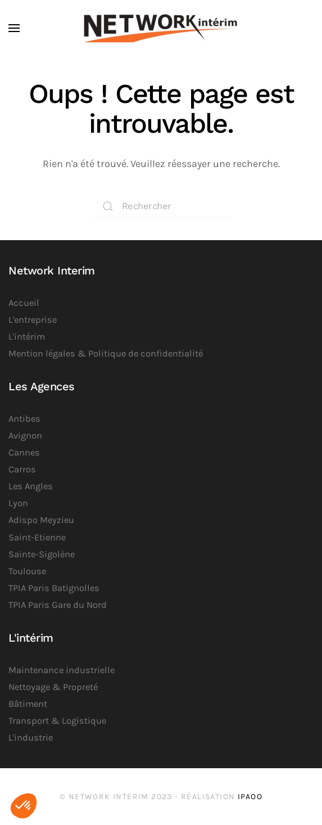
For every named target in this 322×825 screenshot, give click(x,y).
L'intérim (26, 336)
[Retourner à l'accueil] (161, 28)
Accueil (23, 302)
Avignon (25, 435)
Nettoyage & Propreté (53, 687)
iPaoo (250, 796)
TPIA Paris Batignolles (53, 588)
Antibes (24, 418)
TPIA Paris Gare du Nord (57, 604)
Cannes (24, 452)
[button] (14, 28)
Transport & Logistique (57, 720)
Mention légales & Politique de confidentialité (105, 353)
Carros (22, 469)
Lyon (18, 503)
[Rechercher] (161, 206)
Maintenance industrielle (61, 670)
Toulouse (27, 571)
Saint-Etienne (37, 537)
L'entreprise (32, 319)
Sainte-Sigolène (41, 554)
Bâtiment (27, 703)
